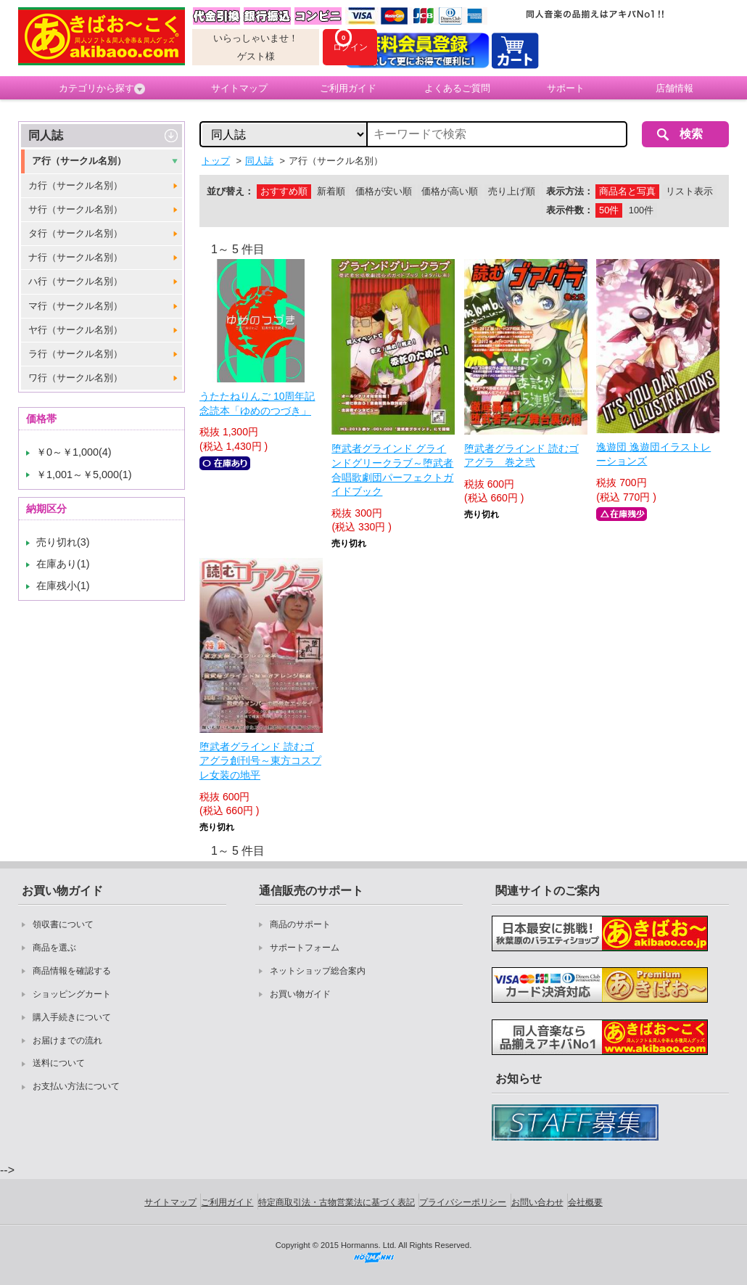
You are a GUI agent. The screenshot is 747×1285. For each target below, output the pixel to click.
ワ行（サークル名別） (75, 377)
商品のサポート (300, 924)
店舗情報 (674, 88)
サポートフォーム (304, 948)
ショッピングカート (72, 994)
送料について (59, 1063)
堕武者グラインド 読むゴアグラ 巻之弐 (521, 456)
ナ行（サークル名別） (75, 257)
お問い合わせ (537, 1202)
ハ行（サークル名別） (75, 281)
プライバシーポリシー (462, 1202)
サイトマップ (239, 88)
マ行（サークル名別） (75, 305)
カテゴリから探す (102, 88)
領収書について (63, 924)
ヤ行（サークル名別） (75, 329)
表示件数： (569, 210)
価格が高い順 (449, 191)
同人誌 (45, 135)
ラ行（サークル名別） (75, 353)
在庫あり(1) (63, 564)
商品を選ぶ (54, 948)
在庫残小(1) (63, 585)
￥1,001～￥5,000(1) (84, 474)
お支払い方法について (76, 1086)
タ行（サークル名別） (75, 233)
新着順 (331, 191)
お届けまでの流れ (67, 1040)
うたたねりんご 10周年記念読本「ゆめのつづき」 (257, 403)
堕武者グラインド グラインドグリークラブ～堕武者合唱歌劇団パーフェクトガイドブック (392, 470)
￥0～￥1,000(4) (74, 452)
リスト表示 (689, 191)
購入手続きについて (72, 1017)
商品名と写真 (627, 191)
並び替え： (230, 191)
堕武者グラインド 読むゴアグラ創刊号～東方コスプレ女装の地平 (260, 761)
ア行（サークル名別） (79, 160)
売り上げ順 (511, 191)
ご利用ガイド (348, 88)
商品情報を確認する (72, 971)
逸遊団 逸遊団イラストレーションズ (653, 454)
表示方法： (569, 191)
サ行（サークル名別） (75, 209)
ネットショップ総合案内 (318, 971)
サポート (566, 88)
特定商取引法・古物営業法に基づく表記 (336, 1202)
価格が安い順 (383, 191)
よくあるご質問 (457, 88)
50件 (609, 210)
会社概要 (585, 1202)
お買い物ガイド (300, 994)
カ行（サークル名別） (75, 185)
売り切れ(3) (63, 542)
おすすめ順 (284, 191)
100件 (641, 210)
